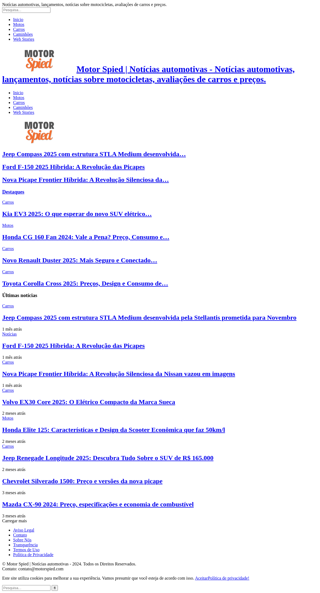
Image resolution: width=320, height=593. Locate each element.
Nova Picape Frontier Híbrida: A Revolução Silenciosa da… (85, 179)
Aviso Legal (23, 530)
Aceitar (201, 578)
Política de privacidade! (228, 578)
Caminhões (23, 34)
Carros (19, 29)
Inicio (18, 19)
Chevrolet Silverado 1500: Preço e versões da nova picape (82, 481)
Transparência (25, 544)
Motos (18, 24)
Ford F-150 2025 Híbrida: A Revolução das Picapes (73, 166)
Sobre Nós (22, 540)
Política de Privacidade (33, 554)
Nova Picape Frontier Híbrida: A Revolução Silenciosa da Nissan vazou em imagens (118, 373)
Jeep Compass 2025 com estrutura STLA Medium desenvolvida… (94, 154)
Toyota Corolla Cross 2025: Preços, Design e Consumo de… (85, 283)
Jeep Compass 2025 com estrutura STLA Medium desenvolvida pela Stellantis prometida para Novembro (149, 317)
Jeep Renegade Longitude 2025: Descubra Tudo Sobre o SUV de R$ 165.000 (108, 457)
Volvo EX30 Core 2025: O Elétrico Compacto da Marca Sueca (88, 401)
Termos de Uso (26, 549)
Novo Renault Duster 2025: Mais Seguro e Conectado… (79, 260)
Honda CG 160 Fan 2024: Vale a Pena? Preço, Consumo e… (85, 237)
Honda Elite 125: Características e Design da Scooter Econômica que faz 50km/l (113, 429)
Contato (20, 535)
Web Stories (23, 39)
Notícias (9, 334)
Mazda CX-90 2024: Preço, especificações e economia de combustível (98, 504)
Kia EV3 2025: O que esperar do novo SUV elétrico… (77, 213)
